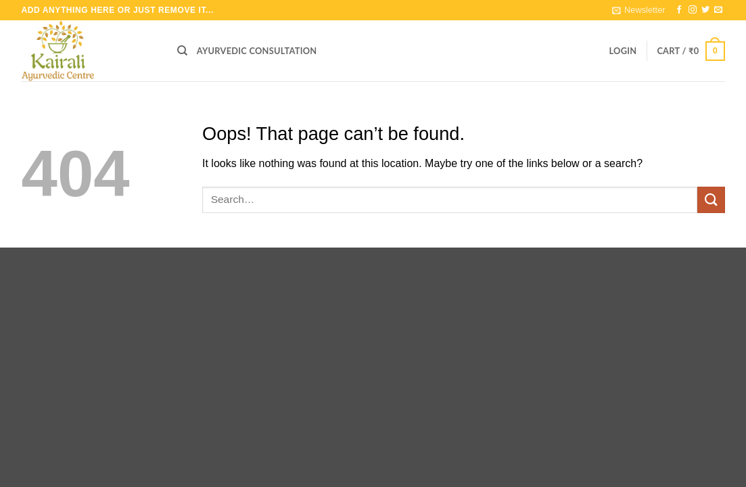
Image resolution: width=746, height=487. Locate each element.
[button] (638, 10)
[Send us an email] (718, 10)
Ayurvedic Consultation (257, 50)
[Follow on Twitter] (705, 10)
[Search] (182, 51)
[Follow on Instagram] (693, 10)
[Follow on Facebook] (679, 10)
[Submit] (710, 200)
